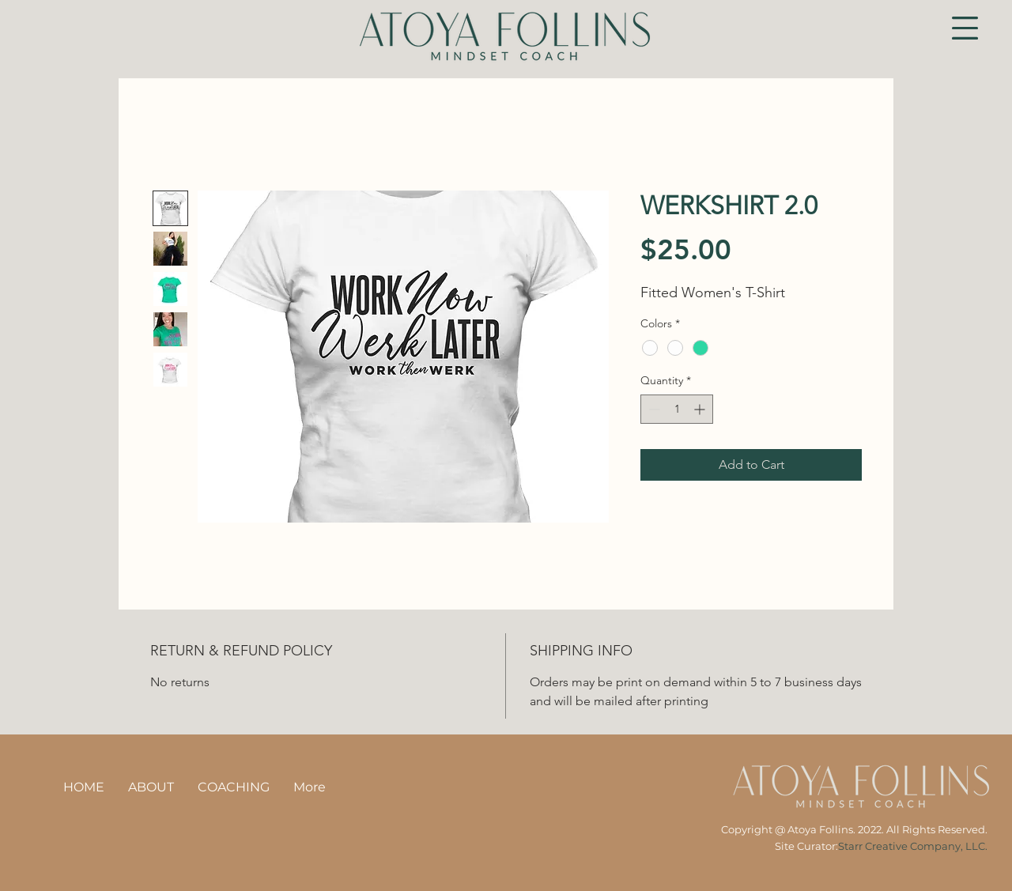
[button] (965, 28)
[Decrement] (653, 409)
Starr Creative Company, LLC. (912, 846)
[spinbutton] (677, 409)
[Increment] (701, 409)
